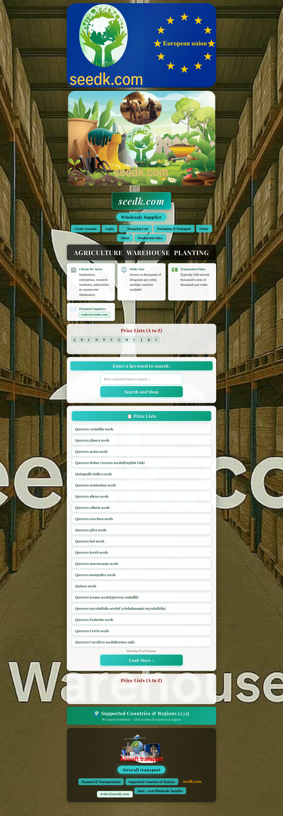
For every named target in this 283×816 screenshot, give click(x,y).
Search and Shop (141, 393)
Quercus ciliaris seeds (92, 509)
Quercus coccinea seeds (94, 520)
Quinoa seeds (85, 587)
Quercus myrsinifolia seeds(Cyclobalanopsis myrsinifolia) (120, 610)
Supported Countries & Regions (152, 783)
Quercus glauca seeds (92, 442)
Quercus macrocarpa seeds (96, 565)
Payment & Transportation (101, 783)
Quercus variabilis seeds (94, 430)
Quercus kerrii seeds (91, 554)
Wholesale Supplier (141, 217)
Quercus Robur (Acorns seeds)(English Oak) (109, 464)
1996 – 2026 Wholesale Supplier (160, 792)
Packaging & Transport (174, 229)
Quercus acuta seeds (91, 453)
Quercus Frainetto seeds (94, 621)
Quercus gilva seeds (91, 531)
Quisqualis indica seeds (93, 475)
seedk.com (141, 201)
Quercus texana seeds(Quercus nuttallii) (106, 599)
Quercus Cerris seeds (92, 632)
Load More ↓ (141, 662)
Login (109, 229)
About (124, 238)
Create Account (85, 229)
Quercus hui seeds (89, 542)
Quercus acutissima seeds (95, 486)
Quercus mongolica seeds (95, 576)
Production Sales (150, 238)
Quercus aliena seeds (91, 498)
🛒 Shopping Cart (135, 229)
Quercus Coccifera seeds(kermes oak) (104, 643)
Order (204, 229)
